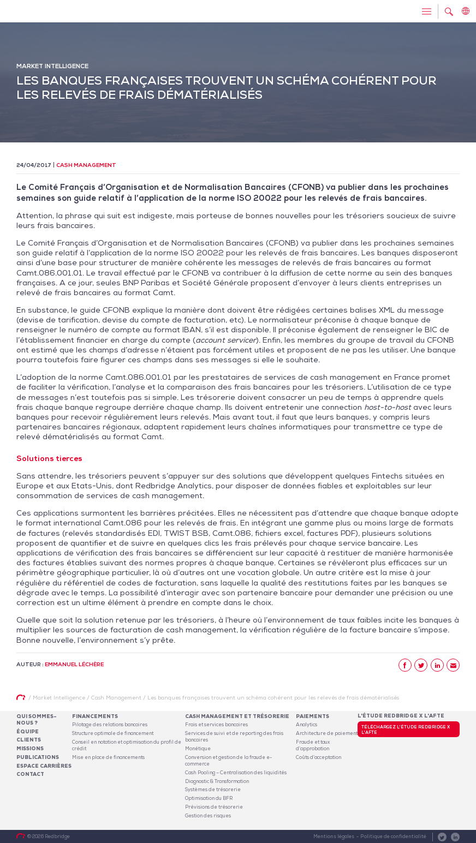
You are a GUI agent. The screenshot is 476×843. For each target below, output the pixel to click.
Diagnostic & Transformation (217, 781)
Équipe (27, 731)
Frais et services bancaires (216, 724)
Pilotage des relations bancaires (109, 724)
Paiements (312, 716)
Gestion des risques (208, 815)
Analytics (306, 724)
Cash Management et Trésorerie (237, 716)
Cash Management (86, 165)
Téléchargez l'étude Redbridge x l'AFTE (405, 729)
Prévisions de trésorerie (214, 807)
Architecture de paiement (327, 733)
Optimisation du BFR (209, 798)
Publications (37, 757)
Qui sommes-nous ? (36, 719)
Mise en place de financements (108, 757)
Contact (30, 774)
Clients (28, 740)
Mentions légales (333, 836)
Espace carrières (44, 766)
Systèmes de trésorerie (213, 789)
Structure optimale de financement (112, 733)
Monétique (198, 748)
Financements (95, 716)
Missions (30, 748)
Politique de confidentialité (393, 836)
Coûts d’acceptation (318, 757)
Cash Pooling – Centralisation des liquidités (236, 772)
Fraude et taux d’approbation (313, 745)
